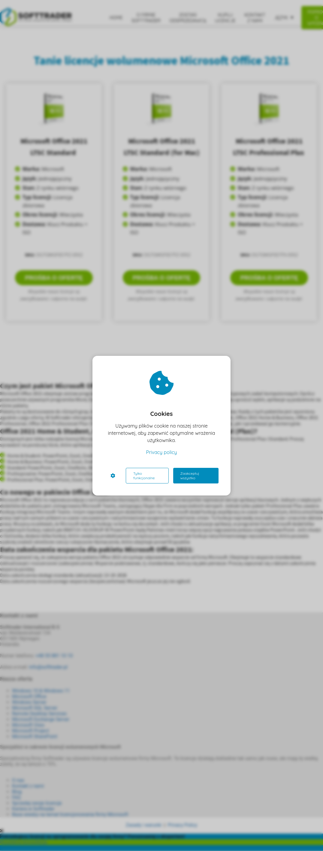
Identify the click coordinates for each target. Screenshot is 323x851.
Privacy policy (161, 452)
